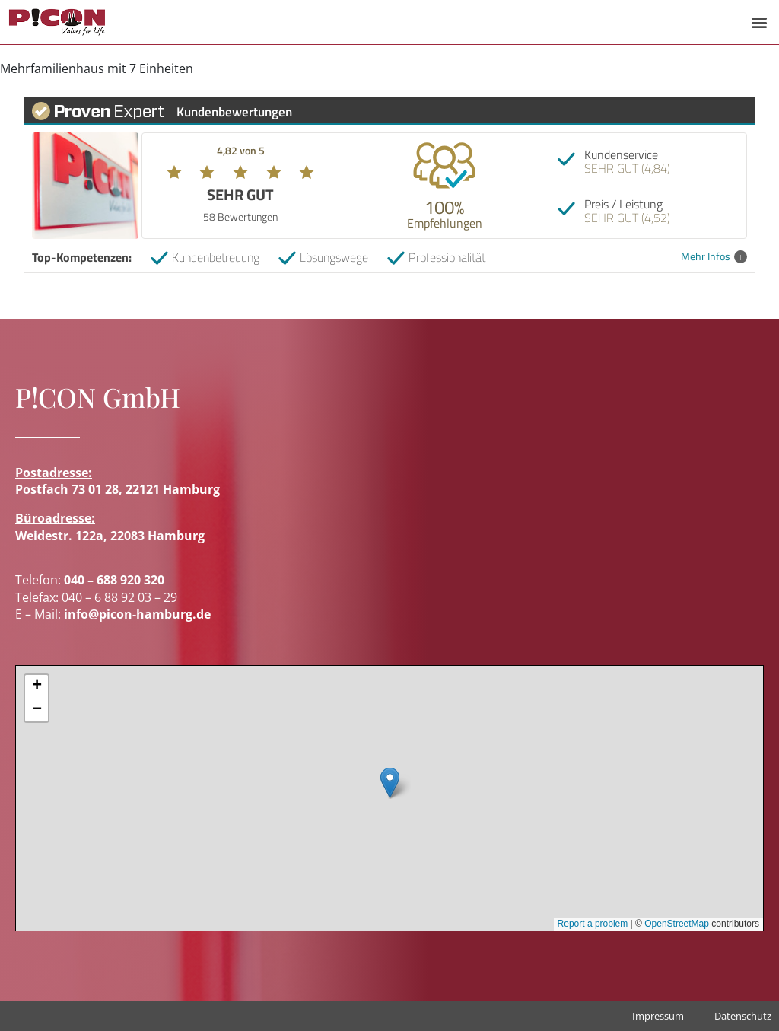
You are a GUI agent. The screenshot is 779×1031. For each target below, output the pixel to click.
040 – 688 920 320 (114, 579)
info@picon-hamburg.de (137, 614)
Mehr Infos (714, 256)
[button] (758, 21)
